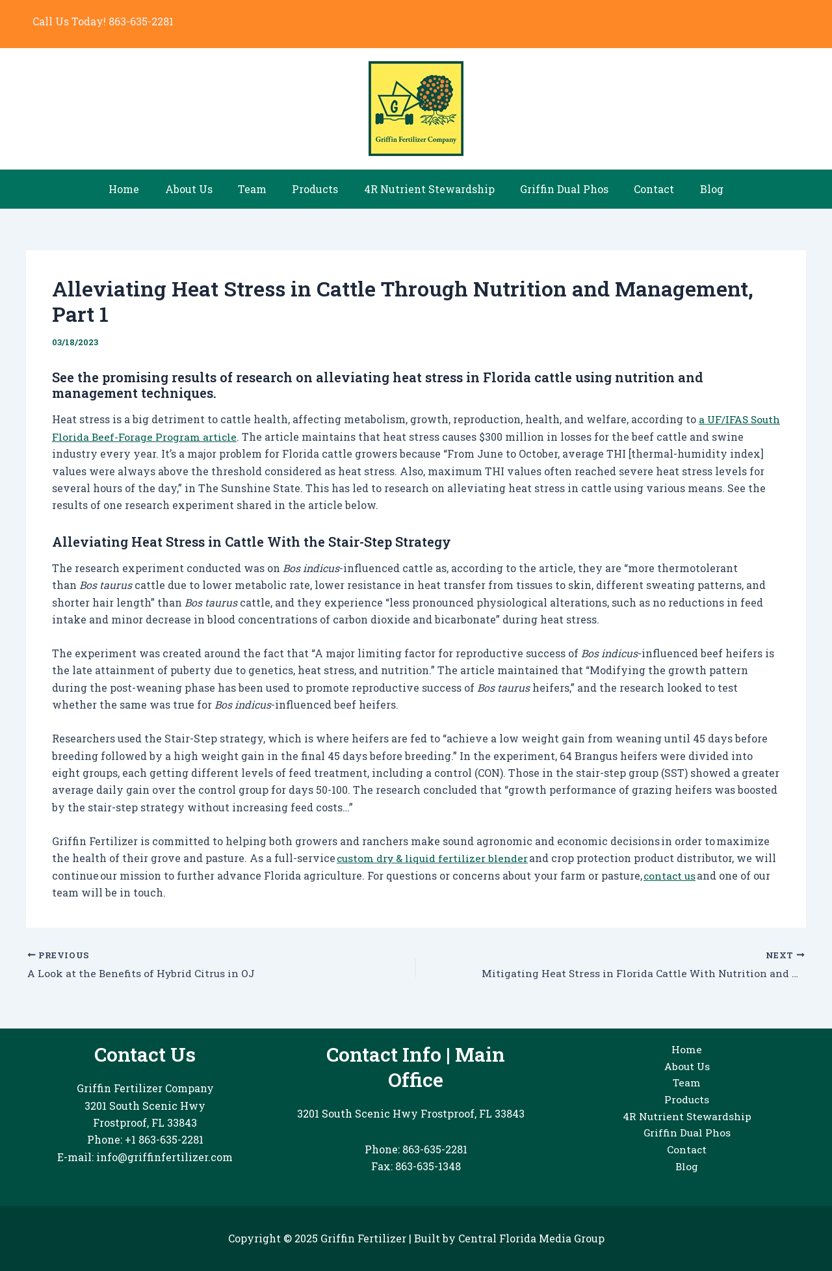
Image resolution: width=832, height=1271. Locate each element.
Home (140, 189)
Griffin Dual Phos (557, 189)
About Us (200, 189)
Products (317, 189)
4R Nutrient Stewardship (426, 189)
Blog (695, 189)
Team (259, 189)
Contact (642, 189)
